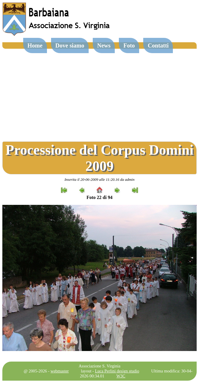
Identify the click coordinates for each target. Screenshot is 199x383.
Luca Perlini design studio (117, 371)
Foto (129, 45)
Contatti (158, 45)
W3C (121, 376)
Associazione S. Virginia (99, 366)
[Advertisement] (99, 93)
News (104, 45)
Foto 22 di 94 (99, 197)
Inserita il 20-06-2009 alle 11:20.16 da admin (99, 179)
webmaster (59, 371)
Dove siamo (69, 45)
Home (35, 45)
